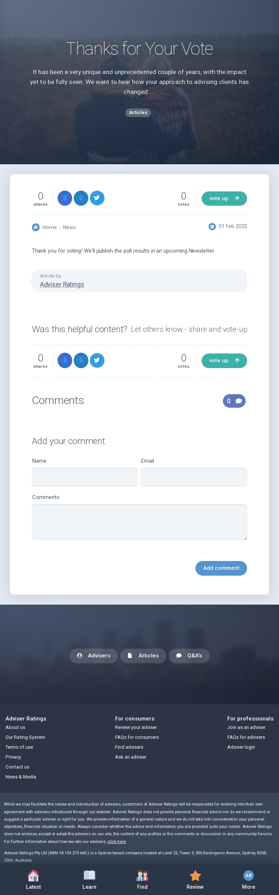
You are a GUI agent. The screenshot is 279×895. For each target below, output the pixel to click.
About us (15, 727)
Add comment (221, 568)
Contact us (17, 767)
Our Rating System (25, 737)
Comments (139, 517)
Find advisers (129, 747)
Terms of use (19, 747)
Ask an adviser (130, 757)
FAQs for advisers (246, 737)
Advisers (93, 656)
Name (85, 472)
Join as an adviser (246, 727)
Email (194, 472)
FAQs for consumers (137, 737)
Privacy (13, 757)
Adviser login (241, 747)
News (69, 227)
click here (116, 841)
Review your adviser (136, 727)
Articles (143, 656)
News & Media (20, 777)
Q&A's (189, 656)
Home (50, 227)
